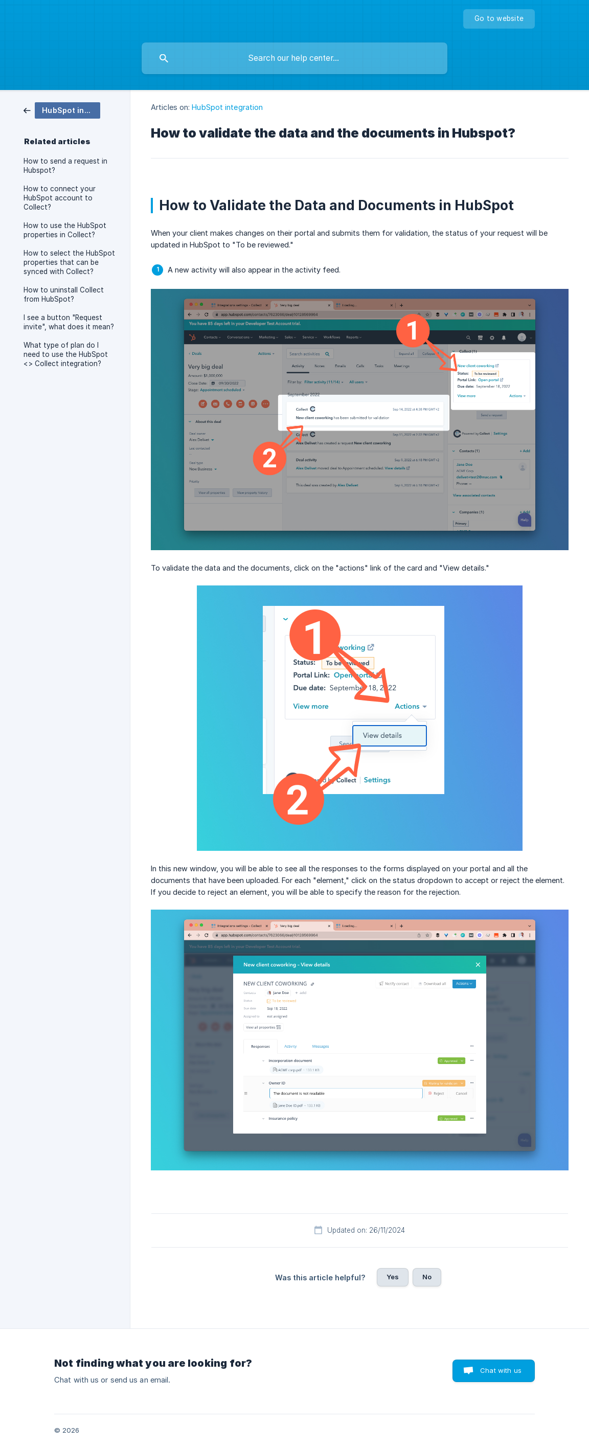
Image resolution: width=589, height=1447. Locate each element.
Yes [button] (393, 1277)
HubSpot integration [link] (227, 107)
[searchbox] (294, 58)
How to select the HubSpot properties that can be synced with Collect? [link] (69, 262)
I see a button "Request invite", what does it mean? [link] (69, 322)
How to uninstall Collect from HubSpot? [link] (64, 294)
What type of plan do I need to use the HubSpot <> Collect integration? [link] (66, 354)
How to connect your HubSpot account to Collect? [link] (60, 198)
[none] (499, 19)
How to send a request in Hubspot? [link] (65, 165)
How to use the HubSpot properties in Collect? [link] (65, 230)
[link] (62, 110)
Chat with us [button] (501, 1370)
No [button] (427, 1277)
